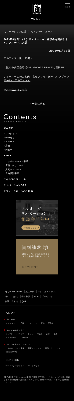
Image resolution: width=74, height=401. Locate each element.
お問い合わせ (11, 301)
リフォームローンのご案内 (18, 191)
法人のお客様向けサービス (18, 344)
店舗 (43, 323)
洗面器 (40, 334)
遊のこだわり (11, 296)
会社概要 (26, 296)
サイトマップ (34, 366)
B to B (7, 155)
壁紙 (55, 334)
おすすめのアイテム (15, 330)
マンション (10, 323)
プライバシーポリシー (15, 366)
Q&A (23, 301)
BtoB (36, 296)
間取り (51, 323)
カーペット (25, 337)
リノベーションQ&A (15, 185)
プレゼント (47, 296)
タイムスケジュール (15, 179)
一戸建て (22, 323)
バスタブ (20, 334)
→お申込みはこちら (15, 89)
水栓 (48, 334)
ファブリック (11, 337)
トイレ (31, 334)
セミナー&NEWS (14, 291)
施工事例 (30, 291)
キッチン (9, 334)
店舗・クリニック (52, 348)
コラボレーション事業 (15, 348)
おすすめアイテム (47, 291)
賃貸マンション (35, 348)
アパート (33, 323)
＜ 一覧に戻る (37, 103)
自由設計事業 (11, 352)
